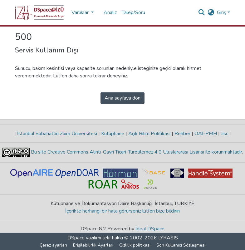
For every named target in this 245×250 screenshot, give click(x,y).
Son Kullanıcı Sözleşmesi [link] (180, 245)
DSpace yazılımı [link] (84, 237)
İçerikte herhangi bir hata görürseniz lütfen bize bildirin (122, 211)
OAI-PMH (205, 133)
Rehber (182, 133)
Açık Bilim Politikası (149, 133)
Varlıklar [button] (80, 12)
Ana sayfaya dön (122, 98)
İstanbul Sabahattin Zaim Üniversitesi (57, 133)
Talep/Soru (133, 12)
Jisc (224, 133)
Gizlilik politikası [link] (134, 245)
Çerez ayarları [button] (53, 245)
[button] (39, 12)
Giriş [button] (222, 12)
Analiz (110, 12)
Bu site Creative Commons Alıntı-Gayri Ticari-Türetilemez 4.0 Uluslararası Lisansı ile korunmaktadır (136, 152)
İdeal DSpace (149, 228)
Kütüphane (112, 133)
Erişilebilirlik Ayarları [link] (93, 245)
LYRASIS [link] (168, 237)
